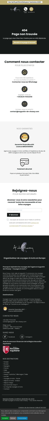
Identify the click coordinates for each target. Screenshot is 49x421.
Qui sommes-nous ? (10, 385)
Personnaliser (22, 418)
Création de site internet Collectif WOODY (32, 407)
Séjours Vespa (8, 383)
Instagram (29, 337)
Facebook (11, 337)
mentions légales (26, 226)
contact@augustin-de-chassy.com (24, 111)
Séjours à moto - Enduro (12, 381)
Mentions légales (8, 399)
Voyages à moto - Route (12, 378)
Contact (6, 389)
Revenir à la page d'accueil (24, 42)
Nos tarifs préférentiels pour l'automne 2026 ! (24, 2)
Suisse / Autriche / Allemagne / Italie (16, 374)
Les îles (6, 376)
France (6, 368)
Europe (6, 362)
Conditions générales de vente (24, 399)
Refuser (13, 418)
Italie (5, 370)
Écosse (6, 364)
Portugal (6, 372)
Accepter (5, 418)
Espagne (6, 366)
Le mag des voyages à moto (13, 387)
